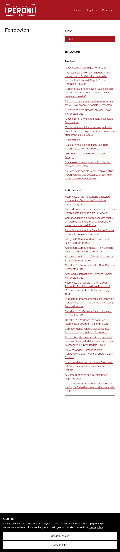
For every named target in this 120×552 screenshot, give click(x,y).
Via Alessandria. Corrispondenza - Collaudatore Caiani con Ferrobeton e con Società (89, 353)
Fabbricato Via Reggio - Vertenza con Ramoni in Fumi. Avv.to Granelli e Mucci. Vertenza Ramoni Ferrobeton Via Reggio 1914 (88, 288)
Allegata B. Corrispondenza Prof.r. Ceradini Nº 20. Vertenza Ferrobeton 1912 (89, 249)
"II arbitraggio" (73, 139)
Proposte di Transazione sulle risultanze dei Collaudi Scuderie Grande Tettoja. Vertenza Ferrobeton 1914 (90, 302)
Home (78, 10)
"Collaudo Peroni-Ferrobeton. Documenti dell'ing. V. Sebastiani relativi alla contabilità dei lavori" (90, 387)
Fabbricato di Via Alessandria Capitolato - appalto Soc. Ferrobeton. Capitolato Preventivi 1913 (88, 200)
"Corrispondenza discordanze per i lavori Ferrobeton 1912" (88, 112)
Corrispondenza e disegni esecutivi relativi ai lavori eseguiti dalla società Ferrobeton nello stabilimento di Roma (89, 221)
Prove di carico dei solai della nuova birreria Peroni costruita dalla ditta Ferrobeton (90, 211)
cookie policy (96, 527)
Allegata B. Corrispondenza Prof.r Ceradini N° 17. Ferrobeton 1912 (89, 241)
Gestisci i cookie (60, 536)
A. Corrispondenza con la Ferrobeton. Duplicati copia (86, 376)
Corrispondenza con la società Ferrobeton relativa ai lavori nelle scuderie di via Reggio (89, 366)
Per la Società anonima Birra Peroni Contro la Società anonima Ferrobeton (89, 232)
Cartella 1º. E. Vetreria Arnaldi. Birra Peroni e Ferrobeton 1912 (90, 267)
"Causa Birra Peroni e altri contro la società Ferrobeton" (89, 120)
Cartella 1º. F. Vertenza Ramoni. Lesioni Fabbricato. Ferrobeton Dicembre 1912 (87, 322)
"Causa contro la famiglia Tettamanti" (86, 67)
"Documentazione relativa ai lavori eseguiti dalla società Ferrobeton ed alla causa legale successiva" (89, 92)
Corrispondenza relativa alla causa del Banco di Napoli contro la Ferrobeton (87, 330)
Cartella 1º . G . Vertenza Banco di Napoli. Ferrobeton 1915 (88, 313)
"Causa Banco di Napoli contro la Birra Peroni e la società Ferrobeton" (86, 146)
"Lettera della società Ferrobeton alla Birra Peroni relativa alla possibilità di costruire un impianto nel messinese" (89, 175)
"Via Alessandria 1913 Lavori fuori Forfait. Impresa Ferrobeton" (88, 164)
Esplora (92, 10)
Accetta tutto (60, 545)
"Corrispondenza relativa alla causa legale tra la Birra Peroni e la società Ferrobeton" (89, 103)
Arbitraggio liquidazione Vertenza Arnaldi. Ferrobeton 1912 (88, 275)
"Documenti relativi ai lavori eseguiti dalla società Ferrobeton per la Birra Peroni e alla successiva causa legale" (90, 131)
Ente (70, 39)
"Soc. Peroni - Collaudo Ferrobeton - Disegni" (85, 155)
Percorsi (107, 10)
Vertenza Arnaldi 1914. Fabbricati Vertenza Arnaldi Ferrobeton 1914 (89, 258)
